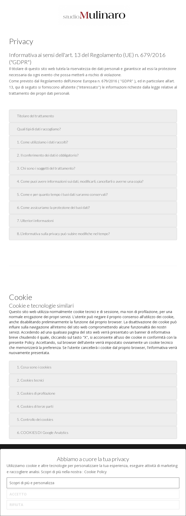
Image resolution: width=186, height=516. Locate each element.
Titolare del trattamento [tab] (32, 116)
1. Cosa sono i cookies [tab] (31, 367)
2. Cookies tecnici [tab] (27, 380)
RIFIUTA (16, 504)
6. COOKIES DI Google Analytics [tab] (39, 432)
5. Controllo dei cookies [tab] (32, 419)
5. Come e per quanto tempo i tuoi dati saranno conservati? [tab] (59, 194)
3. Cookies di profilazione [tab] (33, 393)
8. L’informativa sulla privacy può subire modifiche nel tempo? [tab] (60, 233)
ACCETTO (18, 494)
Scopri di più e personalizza (31, 482)
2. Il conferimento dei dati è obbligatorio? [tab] (44, 155)
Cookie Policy (95, 471)
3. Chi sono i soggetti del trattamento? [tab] (43, 168)
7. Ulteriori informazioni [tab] (32, 220)
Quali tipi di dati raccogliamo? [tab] (36, 129)
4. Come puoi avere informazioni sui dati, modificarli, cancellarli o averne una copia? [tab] (77, 181)
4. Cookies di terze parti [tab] (32, 406)
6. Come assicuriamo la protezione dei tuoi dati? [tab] (50, 207)
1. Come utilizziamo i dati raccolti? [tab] (39, 142)
